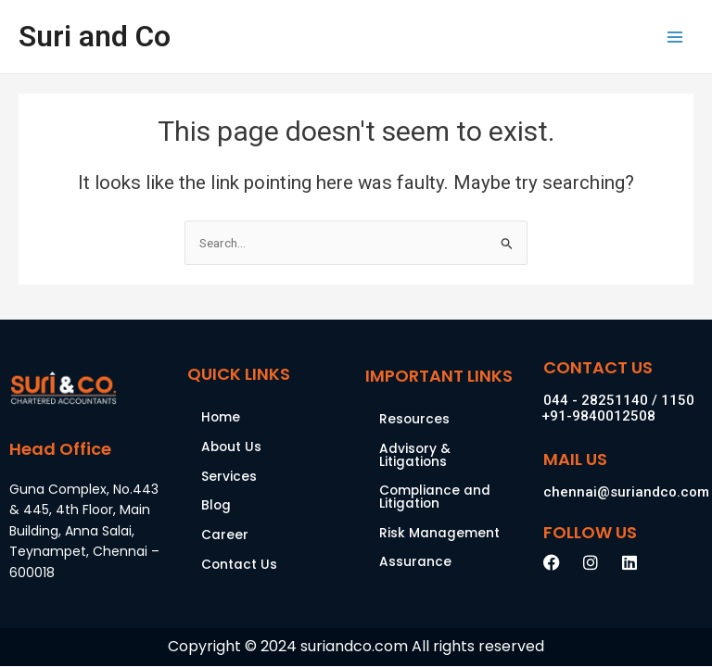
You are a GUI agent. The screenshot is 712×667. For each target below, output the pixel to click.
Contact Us (239, 564)
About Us (231, 447)
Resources (414, 419)
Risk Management (439, 533)
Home (220, 417)
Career (224, 535)
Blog (216, 505)
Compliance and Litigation (434, 497)
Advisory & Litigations (415, 455)
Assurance (415, 562)
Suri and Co (95, 36)
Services (229, 476)
